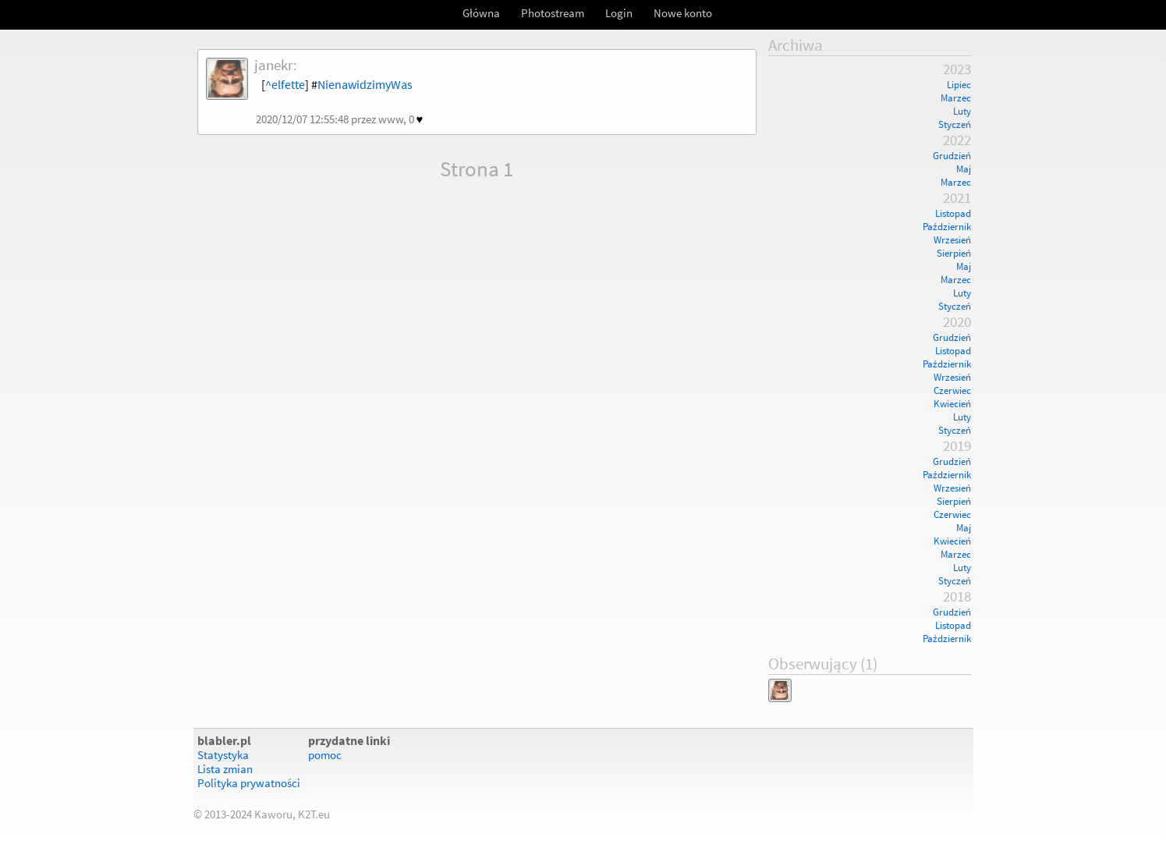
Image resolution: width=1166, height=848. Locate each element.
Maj (963, 169)
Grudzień (952, 155)
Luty (962, 111)
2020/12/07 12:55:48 (302, 119)
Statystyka (223, 755)
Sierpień (954, 253)
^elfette (285, 84)
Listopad (953, 213)
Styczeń (954, 124)
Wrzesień (952, 240)
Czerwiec (952, 390)
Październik (947, 226)
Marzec (956, 98)
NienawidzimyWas (365, 84)
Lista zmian (225, 769)
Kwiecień (952, 403)
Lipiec (959, 84)
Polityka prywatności (248, 783)
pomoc (325, 755)
